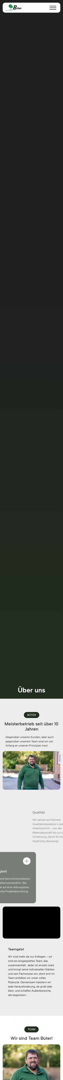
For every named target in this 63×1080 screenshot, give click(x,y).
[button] (53, 7)
